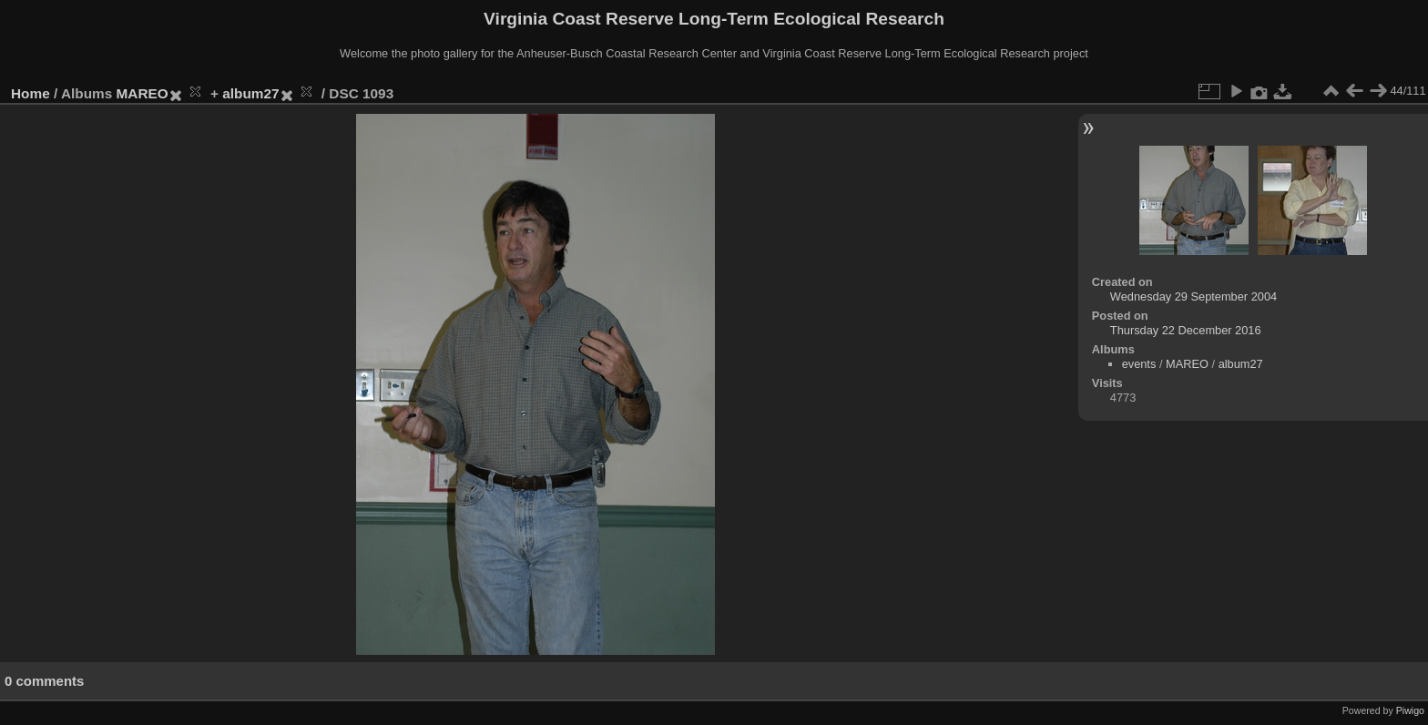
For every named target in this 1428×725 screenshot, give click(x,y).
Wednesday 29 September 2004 (1193, 296)
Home (30, 93)
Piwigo (1410, 710)
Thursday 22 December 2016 (1185, 330)
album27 (250, 93)
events (1139, 364)
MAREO (142, 93)
